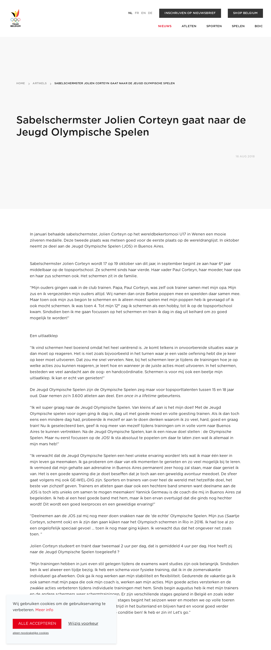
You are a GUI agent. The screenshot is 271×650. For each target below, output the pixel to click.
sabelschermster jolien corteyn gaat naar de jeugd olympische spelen (114, 83)
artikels (40, 83)
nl (130, 13)
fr (137, 13)
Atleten (189, 26)
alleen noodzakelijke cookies (31, 633)
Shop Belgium (245, 13)
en (143, 13)
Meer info (44, 610)
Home (20, 83)
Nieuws (164, 26)
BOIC (259, 26)
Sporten (214, 26)
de (150, 13)
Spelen (238, 26)
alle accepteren (37, 624)
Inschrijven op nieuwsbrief (190, 13)
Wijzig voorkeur (83, 624)
